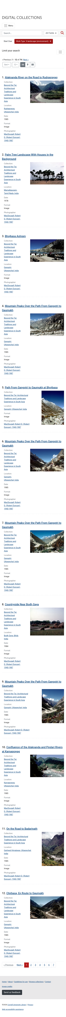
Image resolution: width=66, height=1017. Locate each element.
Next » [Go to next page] (20, 965)
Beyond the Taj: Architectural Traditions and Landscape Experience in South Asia (16, 398)
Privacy (30, 1005)
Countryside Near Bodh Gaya (22, 604)
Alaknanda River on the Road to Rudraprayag (31, 77)
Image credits (7, 986)
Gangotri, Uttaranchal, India (15, 409)
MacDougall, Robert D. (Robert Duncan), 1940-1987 (12, 137)
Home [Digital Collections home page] (4, 982)
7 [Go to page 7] (53, 965)
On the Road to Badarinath (21, 828)
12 (16, 64)
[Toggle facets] (60, 52)
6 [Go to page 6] (49, 965)
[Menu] (8, 25)
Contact (48, 982)
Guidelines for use (21, 982)
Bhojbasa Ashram (15, 236)
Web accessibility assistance (13, 1009)
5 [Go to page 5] (44, 965)
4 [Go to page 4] (40, 965)
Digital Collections (22, 17)
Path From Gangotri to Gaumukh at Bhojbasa (31, 387)
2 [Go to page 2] (31, 965)
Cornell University (15, 5)
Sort (6, 65)
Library (10, 12)
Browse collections (36, 982)
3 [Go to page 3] (35, 965)
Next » (26, 60)
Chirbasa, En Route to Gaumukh (25, 893)
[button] (33, 41)
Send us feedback (12, 992)
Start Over (8, 41)
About (10, 982)
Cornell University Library (17, 1005)
